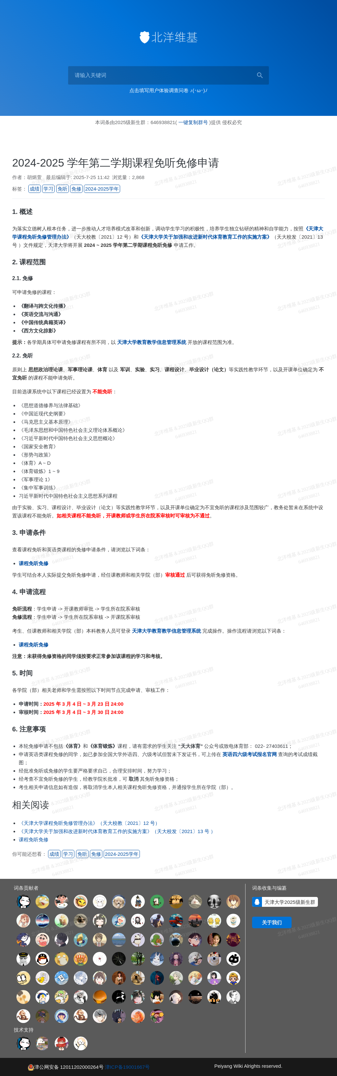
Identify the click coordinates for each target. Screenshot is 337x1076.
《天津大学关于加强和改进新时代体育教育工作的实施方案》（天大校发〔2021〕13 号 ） (117, 831)
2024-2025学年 (102, 189)
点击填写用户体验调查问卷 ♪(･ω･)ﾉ (168, 90)
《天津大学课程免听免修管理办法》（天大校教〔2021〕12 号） (89, 823)
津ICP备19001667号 (127, 1067)
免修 (76, 189)
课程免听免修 (33, 839)
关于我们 (272, 922)
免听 (62, 189)
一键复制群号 (193, 122)
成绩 (34, 189)
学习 (48, 189)
